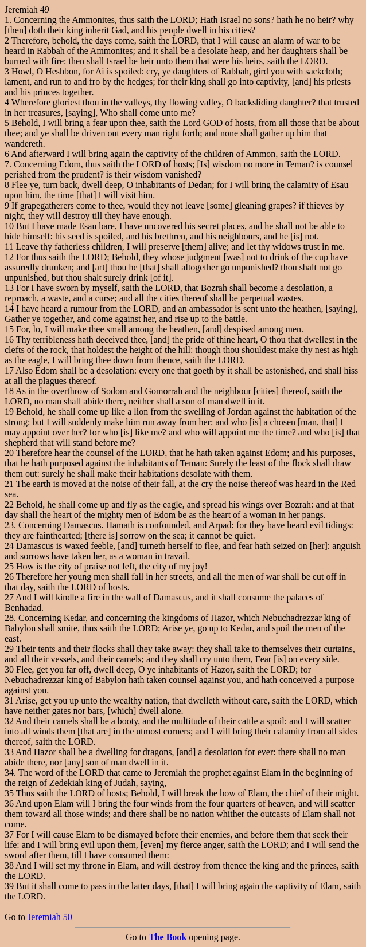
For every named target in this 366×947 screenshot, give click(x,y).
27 (9, 597)
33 (9, 752)
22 (9, 504)
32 (9, 721)
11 (9, 247)
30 (9, 669)
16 (9, 339)
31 (9, 700)
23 (9, 525)
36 (9, 803)
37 (9, 834)
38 (9, 865)
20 (9, 453)
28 (9, 618)
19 (9, 411)
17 (9, 370)
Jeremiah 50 (50, 917)
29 (9, 649)
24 (9, 546)
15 (9, 329)
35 (9, 793)
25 (9, 566)
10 (9, 226)
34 (9, 772)
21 (9, 484)
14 (9, 308)
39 (9, 886)
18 (9, 391)
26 (9, 576)
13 (9, 288)
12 (9, 257)
